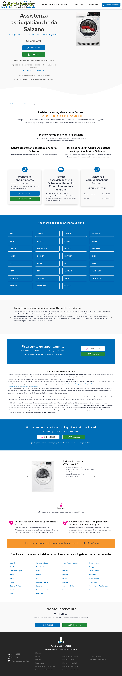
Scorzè (64, 590)
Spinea (91, 590)
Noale (12, 582)
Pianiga (65, 582)
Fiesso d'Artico (94, 571)
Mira (37, 578)
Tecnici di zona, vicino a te (33, 70)
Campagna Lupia (42, 563)
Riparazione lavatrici (96, 656)
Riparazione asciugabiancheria (45, 666)
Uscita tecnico (95, 5)
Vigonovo (39, 594)
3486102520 (34, 47)
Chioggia (92, 567)
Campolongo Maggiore (70, 563)
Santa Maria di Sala (43, 590)
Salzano (26, 104)
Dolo (38, 571)
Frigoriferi (84, 384)
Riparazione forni (68, 660)
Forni (100, 384)
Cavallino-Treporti (42, 567)
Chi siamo (74, 5)
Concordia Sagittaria (17, 571)
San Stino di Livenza (17, 590)
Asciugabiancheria (14, 386)
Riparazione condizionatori (44, 670)
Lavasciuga (34, 386)
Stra (11, 594)
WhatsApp (34, 54)
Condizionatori (93, 384)
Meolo (12, 578)
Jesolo (38, 574)
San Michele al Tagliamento (98, 586)
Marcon (65, 574)
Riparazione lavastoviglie (70, 670)
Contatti (83, 5)
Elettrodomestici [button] (50, 5)
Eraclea (65, 571)
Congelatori (25, 386)
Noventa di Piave (42, 582)
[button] (10, 317)
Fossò (12, 574)
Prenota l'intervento (111, 5)
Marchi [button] (64, 5)
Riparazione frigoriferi (69, 663)
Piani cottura (106, 384)
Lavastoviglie (75, 384)
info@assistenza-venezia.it (18, 661)
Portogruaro (93, 582)
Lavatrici (68, 384)
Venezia (12, 563)
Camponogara (94, 563)
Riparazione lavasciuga (70, 666)
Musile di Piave (94, 578)
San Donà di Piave (68, 586)
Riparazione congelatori (70, 656)
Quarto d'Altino (15, 586)
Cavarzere (65, 567)
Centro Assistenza (16, 104)
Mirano (64, 578)
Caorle (12, 567)
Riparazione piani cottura (98, 660)
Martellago (92, 574)
